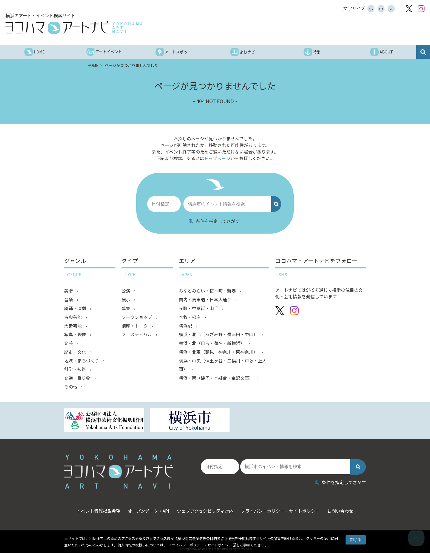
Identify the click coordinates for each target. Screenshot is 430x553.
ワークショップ (137, 317)
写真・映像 (75, 334)
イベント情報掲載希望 (96, 508)
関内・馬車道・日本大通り (206, 299)
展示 (126, 299)
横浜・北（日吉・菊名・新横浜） (212, 343)
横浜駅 (186, 325)
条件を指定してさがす (214, 220)
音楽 (69, 299)
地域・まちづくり (82, 361)
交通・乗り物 (78, 378)
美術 (69, 290)
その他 (71, 387)
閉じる (355, 539)
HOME (93, 65)
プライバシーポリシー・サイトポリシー (200, 545)
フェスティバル (137, 334)
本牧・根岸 (190, 317)
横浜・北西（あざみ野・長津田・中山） (219, 334)
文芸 (69, 343)
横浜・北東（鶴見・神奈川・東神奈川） (219, 352)
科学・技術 (75, 369)
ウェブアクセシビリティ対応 (205, 508)
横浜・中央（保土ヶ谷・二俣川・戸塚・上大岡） (223, 365)
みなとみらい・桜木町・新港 (208, 290)
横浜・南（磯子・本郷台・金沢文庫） (216, 378)
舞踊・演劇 (75, 308)
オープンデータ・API (147, 508)
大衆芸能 (73, 325)
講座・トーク (135, 325)
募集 (126, 308)
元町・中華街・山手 (199, 308)
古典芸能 (73, 317)
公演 (126, 290)
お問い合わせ (342, 508)
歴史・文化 (75, 352)
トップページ (217, 158)
